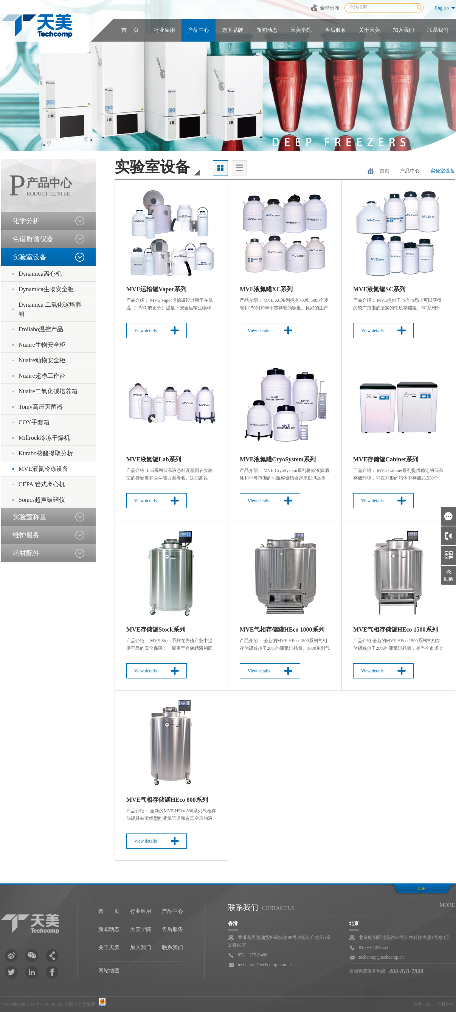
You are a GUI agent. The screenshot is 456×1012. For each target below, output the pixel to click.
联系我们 (437, 30)
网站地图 (108, 970)
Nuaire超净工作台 (42, 376)
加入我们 (403, 30)
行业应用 (164, 30)
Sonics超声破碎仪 (42, 500)
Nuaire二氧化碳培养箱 (48, 391)
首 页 (130, 30)
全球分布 (330, 8)
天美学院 (301, 30)
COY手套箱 (34, 422)
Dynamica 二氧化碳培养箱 (50, 309)
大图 (220, 168)
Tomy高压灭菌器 (41, 407)
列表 (239, 168)
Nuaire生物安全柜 (42, 344)
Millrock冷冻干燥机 (44, 438)
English (442, 8)
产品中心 (198, 30)
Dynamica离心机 (40, 273)
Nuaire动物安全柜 (42, 360)
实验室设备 (442, 171)
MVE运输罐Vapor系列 (156, 289)
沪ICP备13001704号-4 (22, 1004)
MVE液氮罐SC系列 (379, 289)
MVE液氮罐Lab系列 (153, 459)
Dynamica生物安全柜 (46, 289)
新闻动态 (267, 30)
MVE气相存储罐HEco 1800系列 (282, 629)
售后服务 (335, 30)
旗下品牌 (232, 30)
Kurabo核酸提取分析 (46, 453)
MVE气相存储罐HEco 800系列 (167, 799)
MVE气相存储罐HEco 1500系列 (395, 629)
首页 (384, 171)
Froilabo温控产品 (41, 329)
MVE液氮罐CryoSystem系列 (278, 459)
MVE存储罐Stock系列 (155, 629)
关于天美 (369, 30)
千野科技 (446, 1004)
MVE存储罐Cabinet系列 (385, 459)
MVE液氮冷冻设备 (43, 469)
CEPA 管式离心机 (42, 484)
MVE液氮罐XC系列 (266, 289)
